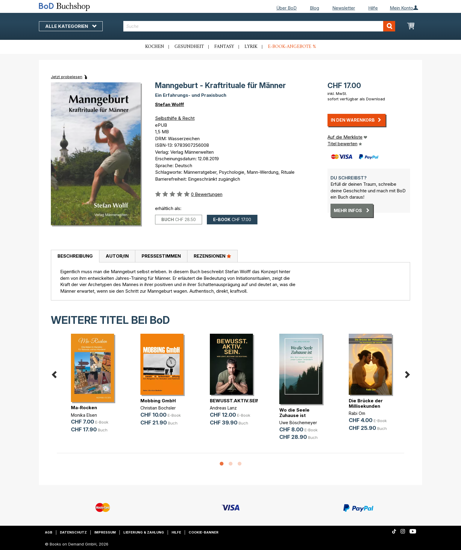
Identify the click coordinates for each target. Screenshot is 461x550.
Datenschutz (73, 532)
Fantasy (224, 47)
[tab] (75, 256)
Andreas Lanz (223, 407)
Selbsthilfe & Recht (175, 118)
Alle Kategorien (70, 26)
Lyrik (251, 47)
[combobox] (259, 26)
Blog (314, 8)
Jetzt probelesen (66, 76)
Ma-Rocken (84, 407)
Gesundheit (189, 47)
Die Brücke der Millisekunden (366, 403)
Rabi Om (357, 413)
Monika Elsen (84, 415)
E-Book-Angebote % (292, 47)
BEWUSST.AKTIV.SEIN (235, 401)
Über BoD (286, 8)
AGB (48, 532)
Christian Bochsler (158, 407)
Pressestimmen (161, 256)
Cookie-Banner (204, 532)
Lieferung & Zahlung (143, 532)
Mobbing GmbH (158, 401)
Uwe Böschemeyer (298, 422)
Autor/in (117, 256)
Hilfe (373, 8)
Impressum (105, 532)
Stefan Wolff (169, 104)
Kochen (154, 47)
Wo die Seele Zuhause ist (294, 412)
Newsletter (343, 8)
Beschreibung (75, 256)
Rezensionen (212, 256)
